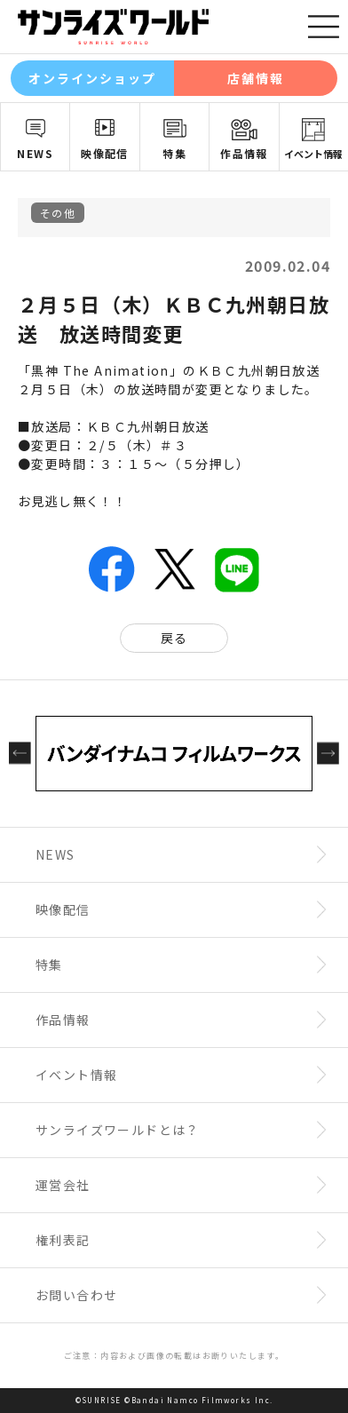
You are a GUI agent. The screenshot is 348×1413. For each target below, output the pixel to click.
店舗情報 (255, 78)
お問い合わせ (76, 1295)
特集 (174, 153)
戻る (174, 638)
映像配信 (105, 153)
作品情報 (244, 153)
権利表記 (63, 1240)
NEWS (35, 153)
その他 (57, 212)
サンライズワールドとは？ (118, 1130)
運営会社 (63, 1185)
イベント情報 (76, 1075)
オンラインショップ (92, 78)
